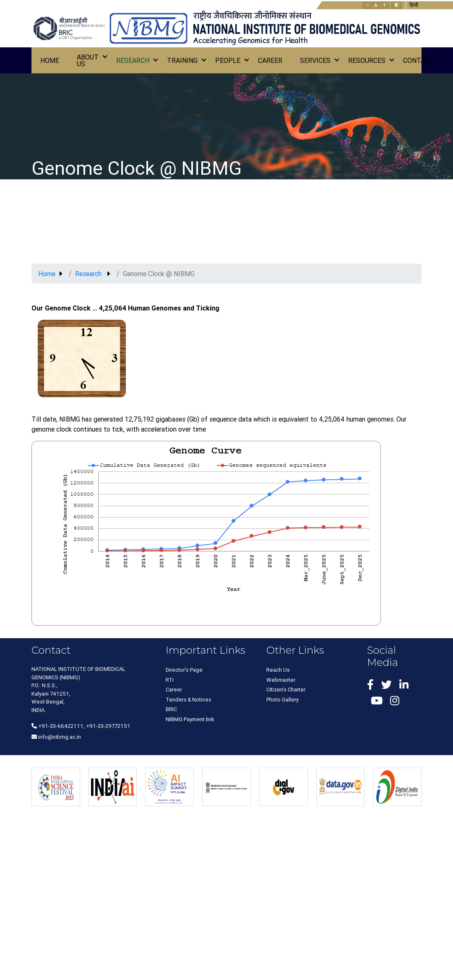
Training (182, 60)
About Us (88, 60)
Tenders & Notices (188, 699)
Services (315, 60)
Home (49, 60)
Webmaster (280, 679)
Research (132, 60)
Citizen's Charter (285, 689)
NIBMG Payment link (190, 719)
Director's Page (184, 669)
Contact (418, 60)
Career (270, 60)
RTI (170, 679)
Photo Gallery (282, 699)
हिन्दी (413, 5)
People (227, 60)
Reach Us (278, 669)
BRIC (171, 709)
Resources (366, 60)
